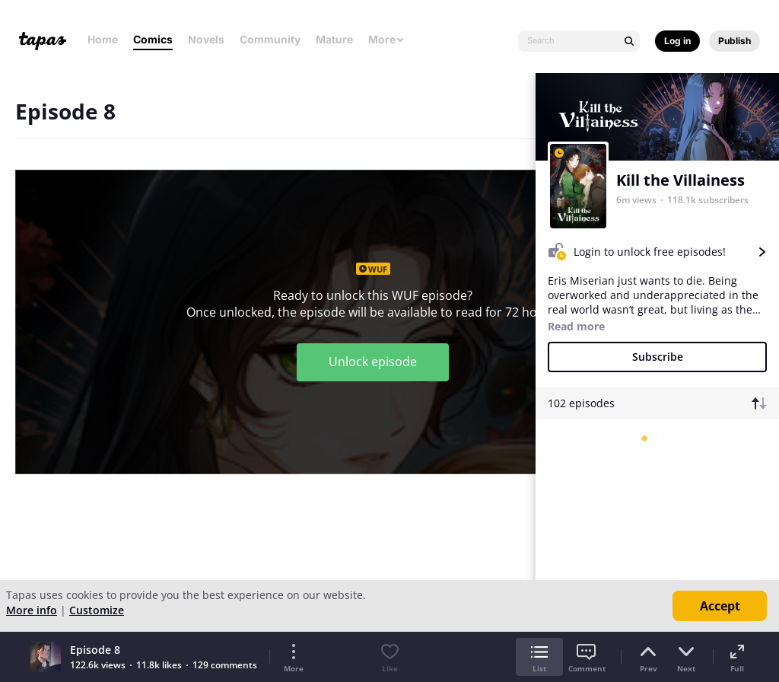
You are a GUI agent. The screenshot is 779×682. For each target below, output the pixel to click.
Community (270, 39)
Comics (153, 39)
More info (31, 610)
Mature (334, 39)
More (386, 39)
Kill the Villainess (680, 180)
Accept (720, 606)
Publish (734, 40)
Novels (206, 39)
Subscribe (657, 356)
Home (102, 39)
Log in (677, 40)
